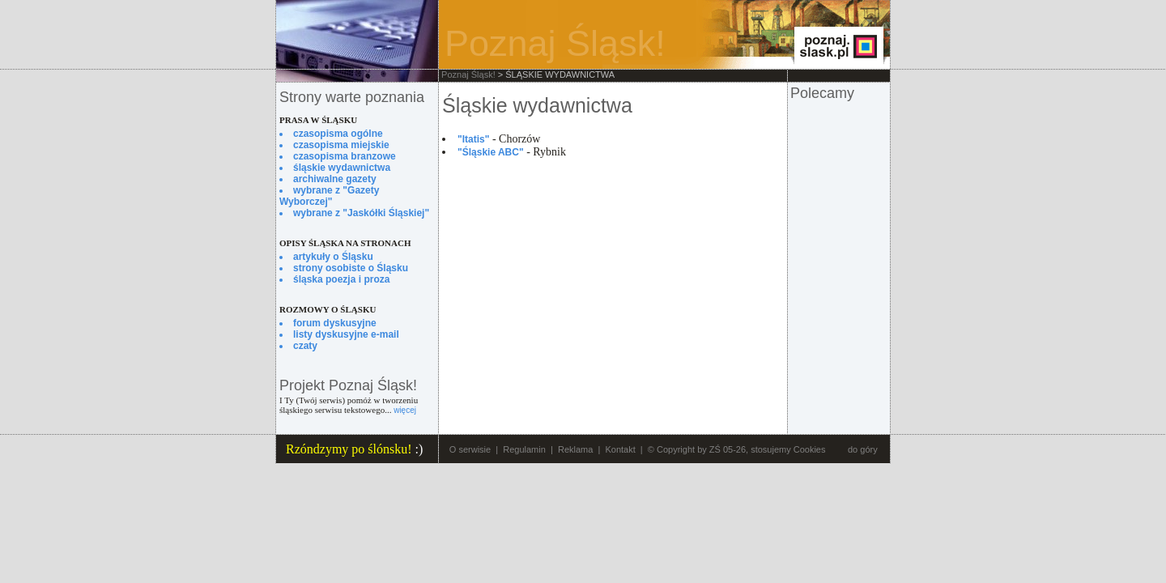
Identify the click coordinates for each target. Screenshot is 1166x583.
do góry (863, 449)
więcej (405, 410)
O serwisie (470, 449)
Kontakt (620, 449)
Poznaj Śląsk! (468, 74)
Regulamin (524, 449)
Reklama (575, 449)
